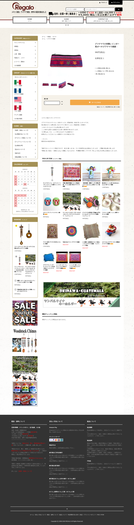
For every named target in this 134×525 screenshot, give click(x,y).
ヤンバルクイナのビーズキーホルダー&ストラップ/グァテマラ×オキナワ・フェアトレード (72, 214)
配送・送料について (52, 514)
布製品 (49, 36)
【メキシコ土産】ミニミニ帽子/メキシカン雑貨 (110, 213)
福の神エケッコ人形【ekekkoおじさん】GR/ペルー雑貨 (110, 183)
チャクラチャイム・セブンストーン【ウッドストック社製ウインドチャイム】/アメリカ (52, 184)
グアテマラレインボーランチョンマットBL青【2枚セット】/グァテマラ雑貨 (49, 267)
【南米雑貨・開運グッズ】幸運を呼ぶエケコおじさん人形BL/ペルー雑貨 (91, 184)
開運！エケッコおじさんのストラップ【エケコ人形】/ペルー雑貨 (26, 281)
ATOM (102, 514)
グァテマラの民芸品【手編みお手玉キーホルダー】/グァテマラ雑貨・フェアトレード (91, 214)
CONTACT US (103, 20)
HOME (30, 20)
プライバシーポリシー (90, 514)
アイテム (115, 2)
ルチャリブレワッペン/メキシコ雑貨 (51, 213)
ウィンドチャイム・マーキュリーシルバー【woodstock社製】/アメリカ (19, 269)
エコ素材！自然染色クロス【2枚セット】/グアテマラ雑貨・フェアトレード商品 (91, 243)
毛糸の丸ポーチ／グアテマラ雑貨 (71, 242)
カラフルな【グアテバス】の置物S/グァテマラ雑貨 (111, 242)
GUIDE (66, 20)
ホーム (43, 36)
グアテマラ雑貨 (51, 38)
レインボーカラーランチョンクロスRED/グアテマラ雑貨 (61, 266)
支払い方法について (40, 514)
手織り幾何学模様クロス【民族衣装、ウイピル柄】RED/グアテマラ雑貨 (71, 184)
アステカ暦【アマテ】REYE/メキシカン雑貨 (52, 242)
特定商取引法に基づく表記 (112, 107)
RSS (98, 514)
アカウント (104, 2)
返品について (100, 107)
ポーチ (54, 36)
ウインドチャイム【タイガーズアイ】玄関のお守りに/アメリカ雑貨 (24, 247)
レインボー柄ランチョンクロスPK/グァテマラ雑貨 (74, 266)
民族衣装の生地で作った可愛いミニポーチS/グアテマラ (26, 290)
